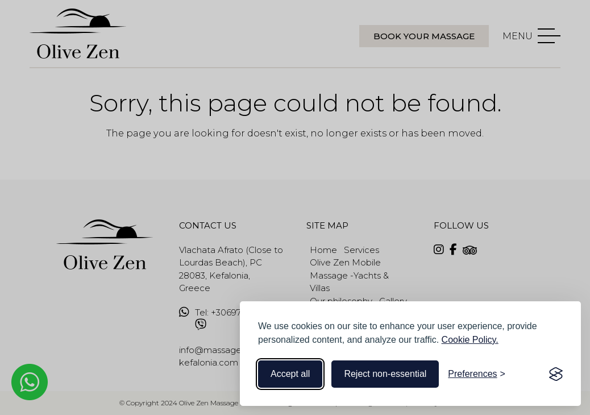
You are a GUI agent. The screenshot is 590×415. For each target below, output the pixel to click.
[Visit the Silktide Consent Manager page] (556, 374)
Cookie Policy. (470, 340)
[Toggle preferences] (476, 374)
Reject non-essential (385, 374)
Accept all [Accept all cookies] (290, 374)
